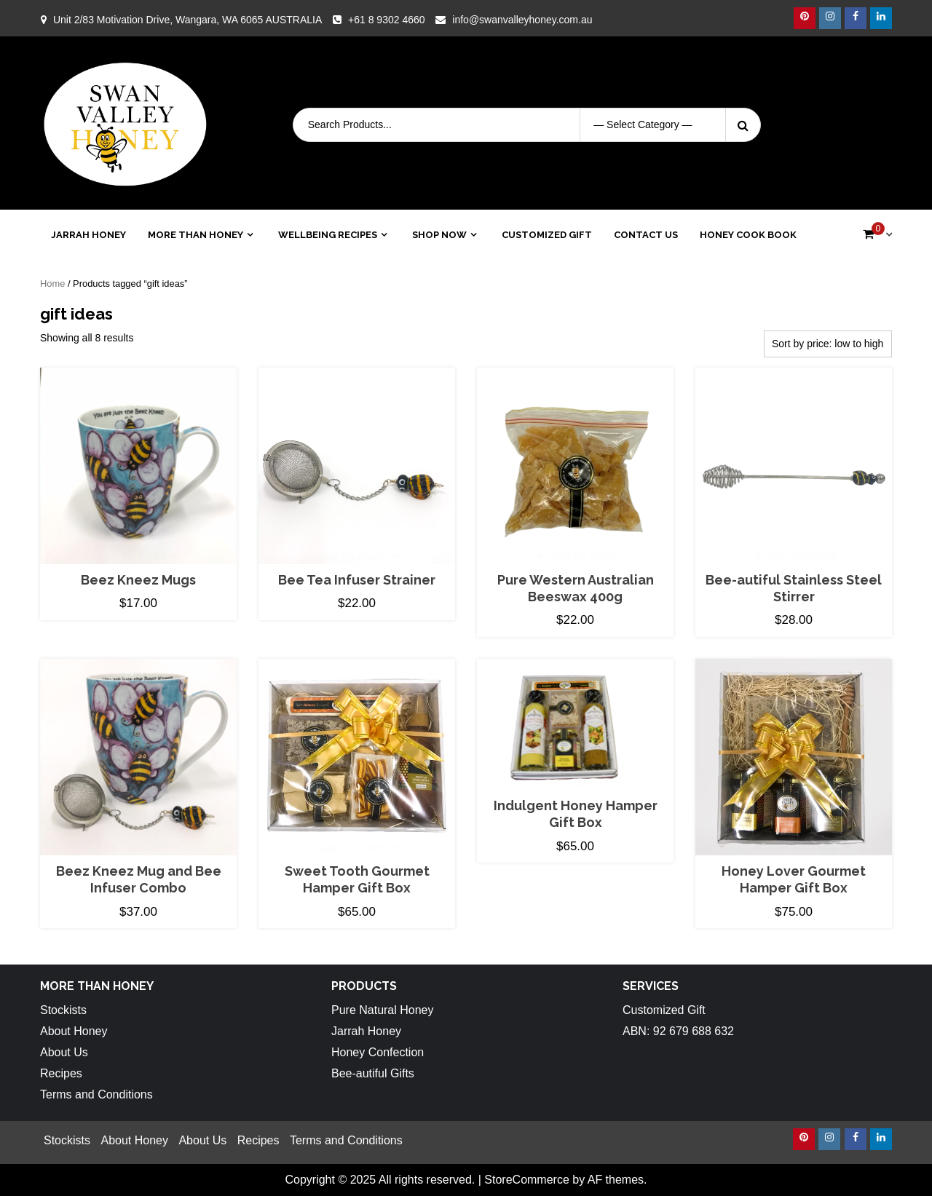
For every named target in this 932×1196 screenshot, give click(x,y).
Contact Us (646, 234)
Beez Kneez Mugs (138, 579)
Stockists (63, 1010)
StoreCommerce (526, 1179)
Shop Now (439, 234)
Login (867, 124)
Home (52, 283)
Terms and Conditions (96, 1094)
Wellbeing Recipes (327, 234)
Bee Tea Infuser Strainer (356, 579)
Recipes (61, 1073)
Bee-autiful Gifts (372, 1073)
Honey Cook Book (748, 234)
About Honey (74, 1031)
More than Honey (195, 234)
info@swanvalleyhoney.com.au (522, 19)
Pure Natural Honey (382, 1010)
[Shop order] (828, 343)
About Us (64, 1052)
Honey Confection (377, 1052)
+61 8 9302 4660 (386, 19)
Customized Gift (547, 234)
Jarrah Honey (88, 234)
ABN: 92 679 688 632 (678, 1031)
